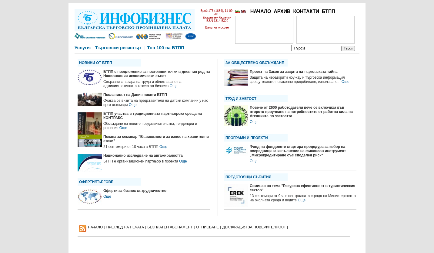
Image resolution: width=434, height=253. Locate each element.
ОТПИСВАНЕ (207, 227)
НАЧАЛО (260, 11)
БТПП (328, 11)
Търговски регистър (118, 47)
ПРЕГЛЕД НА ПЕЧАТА (125, 227)
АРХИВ (282, 11)
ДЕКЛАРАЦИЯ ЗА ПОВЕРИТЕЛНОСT (254, 227)
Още (174, 86)
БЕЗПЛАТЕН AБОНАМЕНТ (170, 227)
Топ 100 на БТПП (166, 47)
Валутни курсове (217, 27)
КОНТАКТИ (306, 11)
